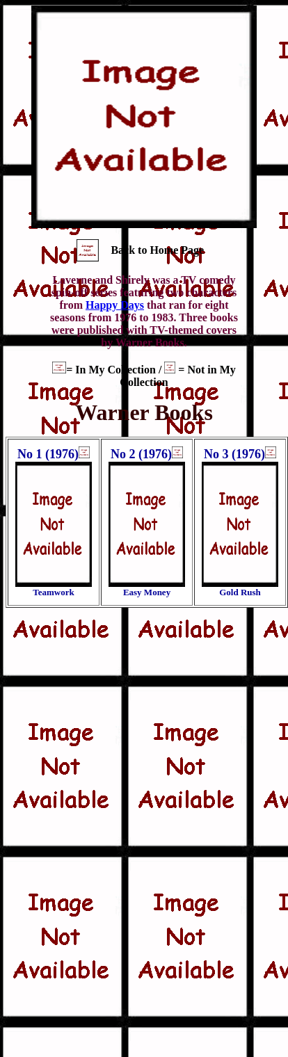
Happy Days (115, 305)
